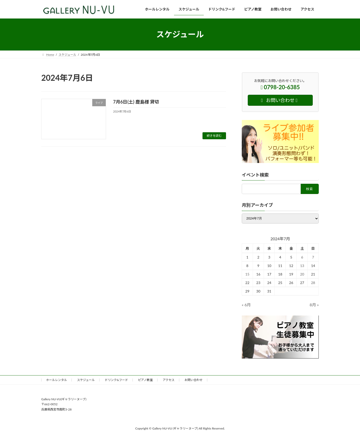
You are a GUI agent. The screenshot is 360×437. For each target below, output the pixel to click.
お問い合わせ (193, 380)
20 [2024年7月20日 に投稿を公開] (302, 274)
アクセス (168, 380)
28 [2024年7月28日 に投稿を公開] (313, 282)
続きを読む (214, 136)
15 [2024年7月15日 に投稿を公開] (247, 274)
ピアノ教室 (145, 380)
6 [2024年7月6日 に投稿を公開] (302, 257)
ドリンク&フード (116, 380)
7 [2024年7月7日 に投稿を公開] (313, 257)
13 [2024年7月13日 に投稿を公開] (302, 266)
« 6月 (246, 304)
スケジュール (86, 380)
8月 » (314, 304)
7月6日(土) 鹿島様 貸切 (136, 101)
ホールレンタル (56, 380)
